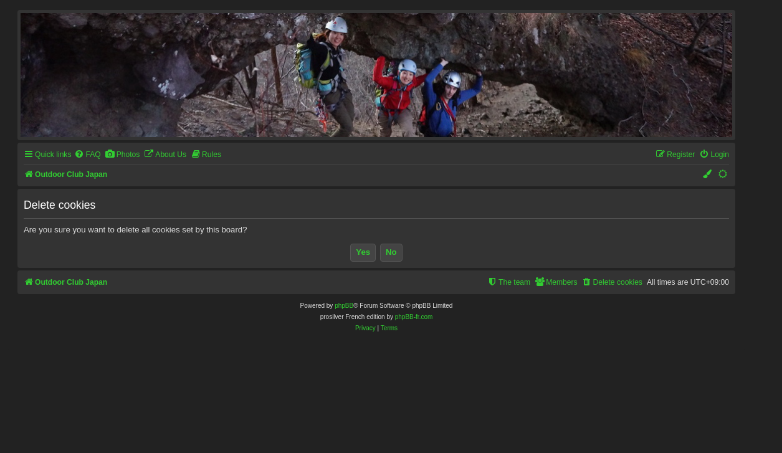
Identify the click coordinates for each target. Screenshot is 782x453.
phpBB (344, 305)
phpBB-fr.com (414, 316)
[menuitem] (87, 154)
